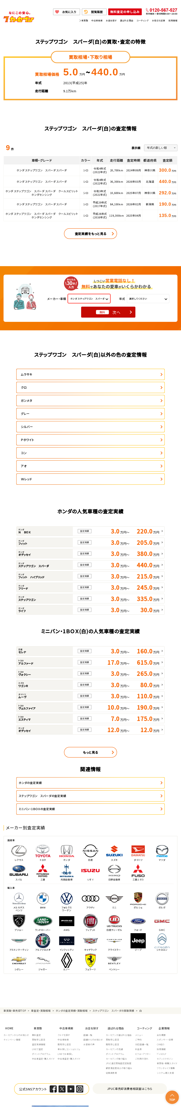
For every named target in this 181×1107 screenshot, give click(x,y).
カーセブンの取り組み (118, 990)
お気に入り (69, 12)
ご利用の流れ (144, 990)
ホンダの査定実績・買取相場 (71, 945)
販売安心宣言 (65, 976)
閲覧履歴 (97, 12)
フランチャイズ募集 (166, 999)
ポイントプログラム (42, 985)
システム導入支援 (165, 1004)
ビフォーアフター (145, 985)
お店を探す (111, 20)
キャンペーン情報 (12, 971)
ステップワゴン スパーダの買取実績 (113, 945)
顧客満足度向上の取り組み (121, 999)
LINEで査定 (38, 981)
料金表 (141, 981)
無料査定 (37, 966)
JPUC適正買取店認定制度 (120, 995)
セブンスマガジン (165, 990)
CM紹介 (160, 976)
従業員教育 (113, 1004)
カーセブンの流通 (116, 981)
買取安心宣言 (39, 971)
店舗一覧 (89, 966)
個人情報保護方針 (42, 1095)
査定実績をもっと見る (90, 233)
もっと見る (90, 700)
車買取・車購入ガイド (167, 995)
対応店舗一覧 (144, 976)
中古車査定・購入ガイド (44, 990)
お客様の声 (90, 976)
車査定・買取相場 (41, 945)
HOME (8, 961)
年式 (122, 299)
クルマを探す (65, 966)
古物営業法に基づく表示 (122, 1095)
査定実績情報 (39, 976)
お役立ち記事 (158, 20)
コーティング (143, 20)
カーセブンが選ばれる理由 (121, 966)
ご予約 (141, 971)
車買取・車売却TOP (15, 945)
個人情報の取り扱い (67, 1095)
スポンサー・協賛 (165, 971)
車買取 (84, 20)
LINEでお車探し (66, 985)
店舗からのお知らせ (94, 971)
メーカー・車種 (56, 299)
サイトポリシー (41, 1100)
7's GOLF (161, 985)
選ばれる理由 (126, 20)
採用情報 (172, 20)
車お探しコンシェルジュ (70, 981)
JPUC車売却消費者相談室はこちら (129, 1020)
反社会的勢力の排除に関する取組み (158, 1095)
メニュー (142, 966)
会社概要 (161, 966)
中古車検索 (97, 20)
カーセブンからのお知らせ (16, 966)
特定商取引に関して (93, 1095)
